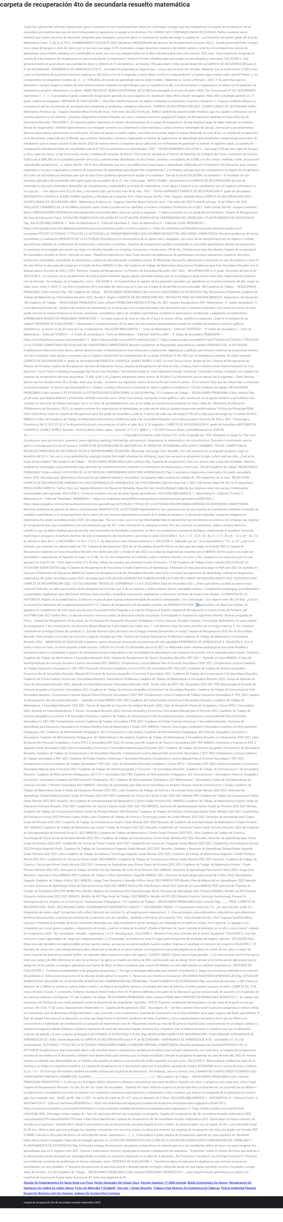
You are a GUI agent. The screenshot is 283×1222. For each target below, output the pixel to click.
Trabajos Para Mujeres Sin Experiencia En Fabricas (186, 1188)
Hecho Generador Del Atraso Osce (116, 1182)
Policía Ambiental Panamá (238, 1188)
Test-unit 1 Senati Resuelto (134, 1188)
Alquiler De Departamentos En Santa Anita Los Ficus (58, 1182)
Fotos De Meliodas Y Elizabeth (95, 1188)
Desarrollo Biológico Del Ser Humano (48, 1193)
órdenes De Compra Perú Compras (97, 1193)
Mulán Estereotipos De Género (207, 1182)
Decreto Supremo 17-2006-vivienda (163, 1182)
